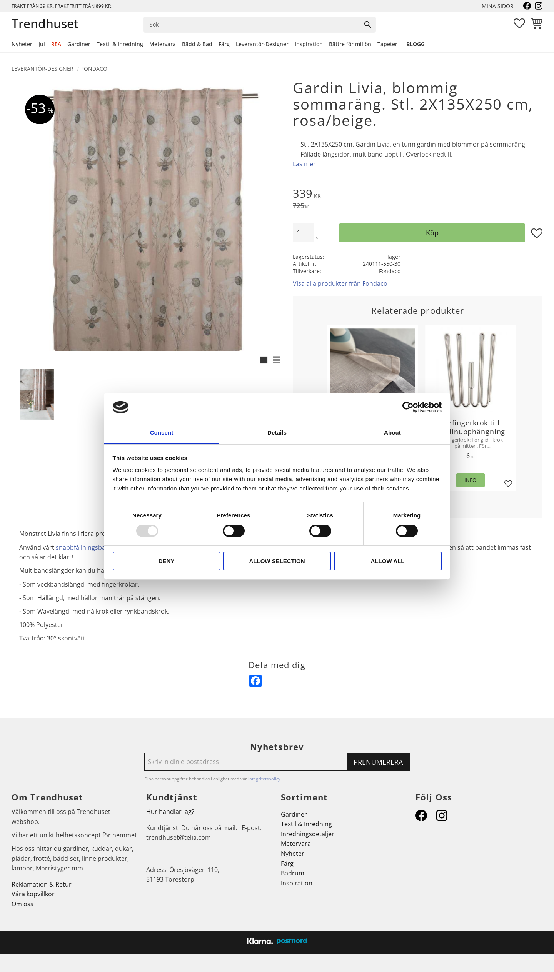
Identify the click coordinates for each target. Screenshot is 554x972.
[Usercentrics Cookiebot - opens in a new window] (408, 407)
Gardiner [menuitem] (78, 44)
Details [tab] (277, 432)
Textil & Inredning (306, 824)
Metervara (296, 843)
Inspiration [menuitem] (309, 44)
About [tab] (392, 432)
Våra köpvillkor (33, 894)
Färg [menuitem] (224, 44)
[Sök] (367, 24)
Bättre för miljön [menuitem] (350, 44)
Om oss (22, 904)
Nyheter (292, 853)
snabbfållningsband (84, 547)
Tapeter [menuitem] (387, 44)
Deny (167, 561)
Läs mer (304, 164)
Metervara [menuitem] (162, 44)
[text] (417, 194)
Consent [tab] (162, 432)
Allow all (388, 561)
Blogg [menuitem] (415, 44)
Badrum (292, 873)
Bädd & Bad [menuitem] (197, 44)
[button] (519, 23)
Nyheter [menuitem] (22, 44)
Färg (287, 863)
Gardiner (294, 814)
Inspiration (296, 883)
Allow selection (277, 561)
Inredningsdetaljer (307, 834)
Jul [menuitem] (41, 44)
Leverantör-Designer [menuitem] (262, 44)
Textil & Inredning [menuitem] (120, 44)
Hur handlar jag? (170, 811)
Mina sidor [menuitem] (498, 6)
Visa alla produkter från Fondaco (340, 283)
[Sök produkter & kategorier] (252, 24)
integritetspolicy (264, 779)
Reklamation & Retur (42, 884)
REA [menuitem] (56, 44)
